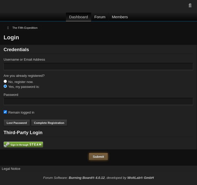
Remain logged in (19, 112)
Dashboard (78, 17)
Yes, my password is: (22, 87)
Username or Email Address (24, 59)
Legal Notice (11, 169)
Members (120, 17)
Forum (99, 17)
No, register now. (18, 82)
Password (11, 95)
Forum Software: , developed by (98, 178)
